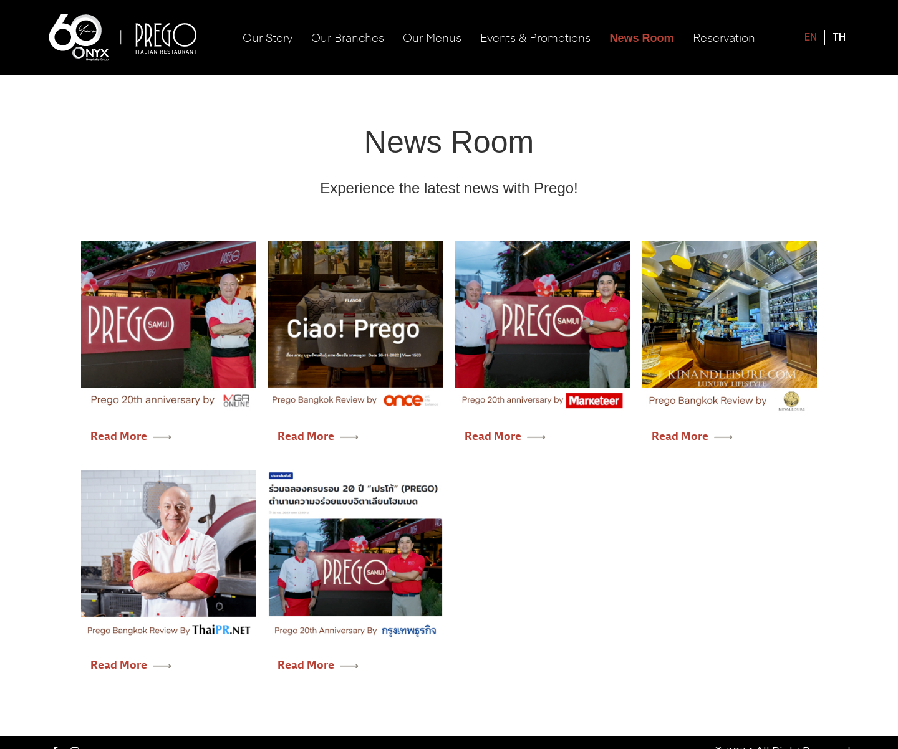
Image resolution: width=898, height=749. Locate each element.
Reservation (724, 37)
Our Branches (347, 37)
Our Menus (432, 37)
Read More (130, 436)
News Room (641, 38)
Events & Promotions (535, 37)
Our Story (267, 37)
